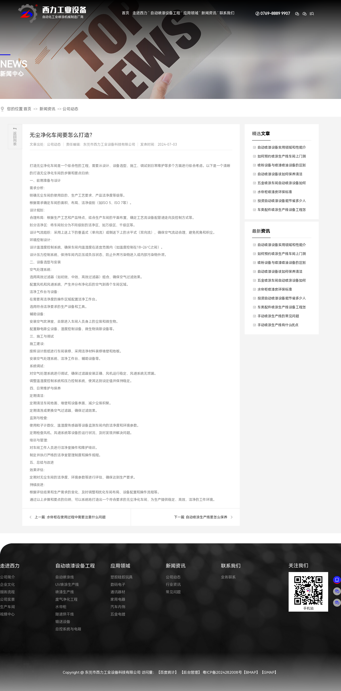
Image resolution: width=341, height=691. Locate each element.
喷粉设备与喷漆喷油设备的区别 (281, 165)
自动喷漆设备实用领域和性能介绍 (281, 148)
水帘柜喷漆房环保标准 (274, 192)
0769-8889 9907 (275, 14)
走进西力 (139, 13)
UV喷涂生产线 (67, 584)
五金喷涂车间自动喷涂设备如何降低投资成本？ (281, 184)
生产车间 (7, 607)
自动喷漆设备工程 (165, 13)
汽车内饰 (117, 607)
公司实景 (7, 599)
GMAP (269, 672)
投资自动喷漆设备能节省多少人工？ (281, 202)
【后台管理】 (191, 672)
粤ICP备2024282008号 (222, 672)
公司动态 (70, 109)
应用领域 (190, 13)
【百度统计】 (167, 672)
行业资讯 (173, 584)
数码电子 (117, 584)
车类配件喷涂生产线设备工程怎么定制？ (281, 211)
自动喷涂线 (64, 577)
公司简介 (7, 577)
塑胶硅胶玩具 (121, 577)
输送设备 (62, 622)
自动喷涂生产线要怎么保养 (206, 517)
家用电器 (117, 599)
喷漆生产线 (64, 592)
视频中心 (7, 614)
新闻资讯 (208, 13)
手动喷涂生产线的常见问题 (278, 316)
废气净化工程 (66, 599)
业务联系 (228, 577)
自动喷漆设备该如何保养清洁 (279, 174)
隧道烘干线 (64, 614)
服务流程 (7, 592)
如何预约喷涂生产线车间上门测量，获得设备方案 (281, 157)
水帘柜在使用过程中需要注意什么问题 (76, 517)
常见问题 (173, 592)
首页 (125, 13)
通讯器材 (117, 592)
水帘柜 (60, 607)
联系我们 (226, 13)
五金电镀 (117, 614)
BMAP (251, 672)
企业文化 (7, 584)
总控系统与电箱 (68, 629)
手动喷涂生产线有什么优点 (277, 325)
